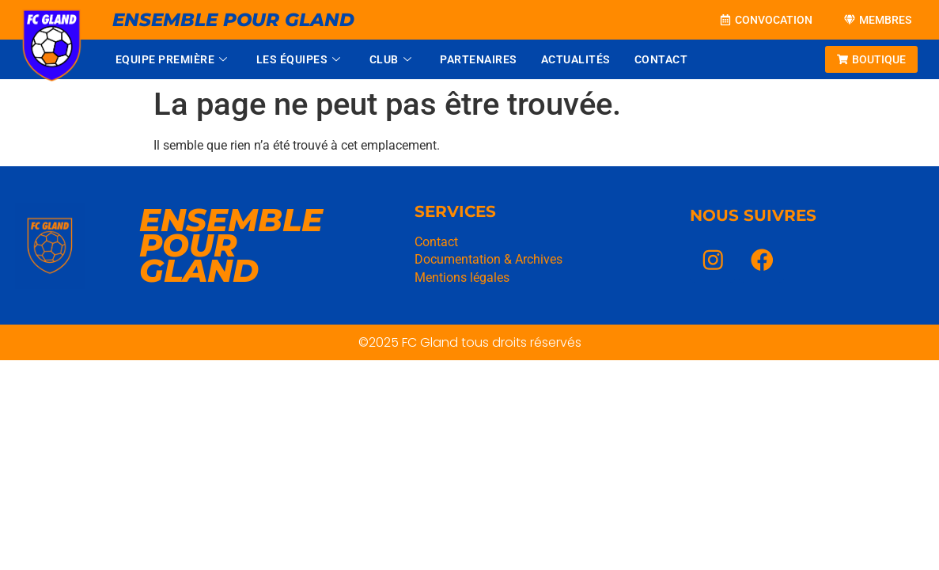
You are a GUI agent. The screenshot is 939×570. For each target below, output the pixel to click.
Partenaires (478, 59)
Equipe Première (171, 59)
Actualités (576, 59)
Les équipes (298, 59)
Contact (661, 59)
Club (390, 59)
